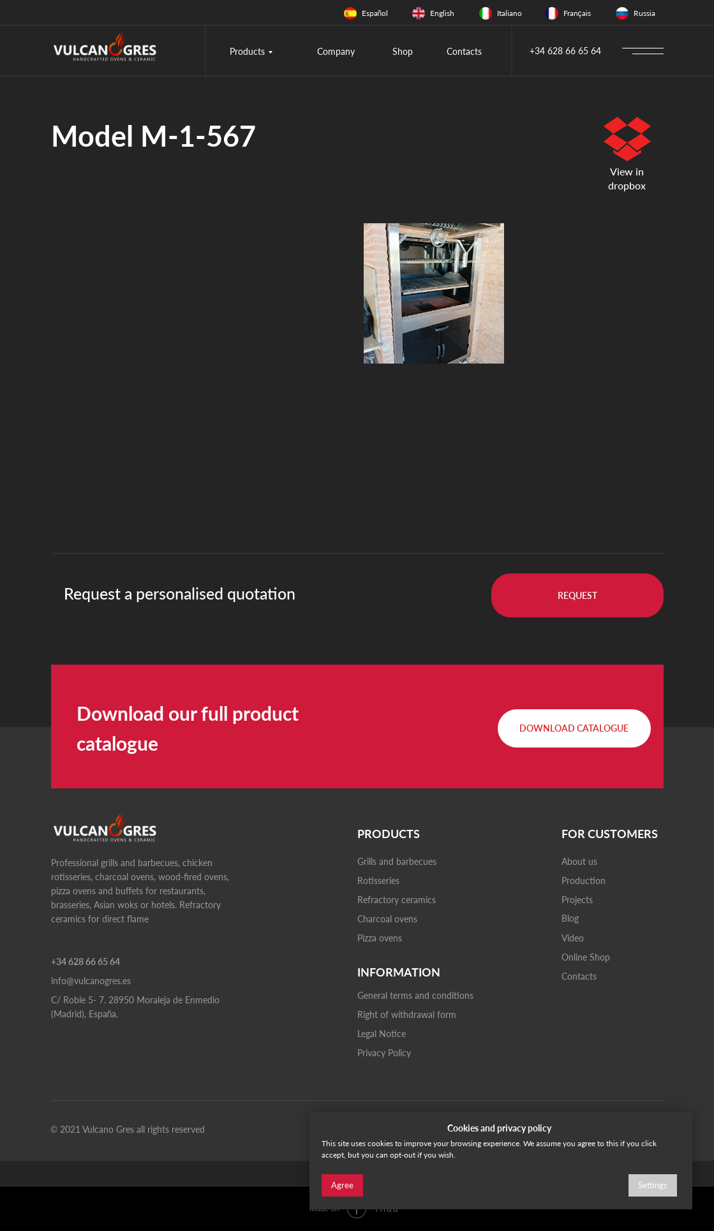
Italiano (509, 13)
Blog (570, 918)
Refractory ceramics (396, 899)
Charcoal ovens (387, 918)
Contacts (464, 51)
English (442, 13)
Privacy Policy (384, 1052)
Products (247, 51)
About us (579, 861)
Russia (644, 13)
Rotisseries (378, 880)
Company (336, 51)
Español (375, 13)
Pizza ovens (379, 937)
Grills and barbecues (396, 861)
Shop (402, 51)
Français (577, 13)
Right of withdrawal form (406, 1014)
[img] (350, 13)
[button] (577, 595)
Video (573, 937)
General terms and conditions (415, 995)
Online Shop (586, 957)
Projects (577, 899)
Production (584, 880)
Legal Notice (381, 1033)
